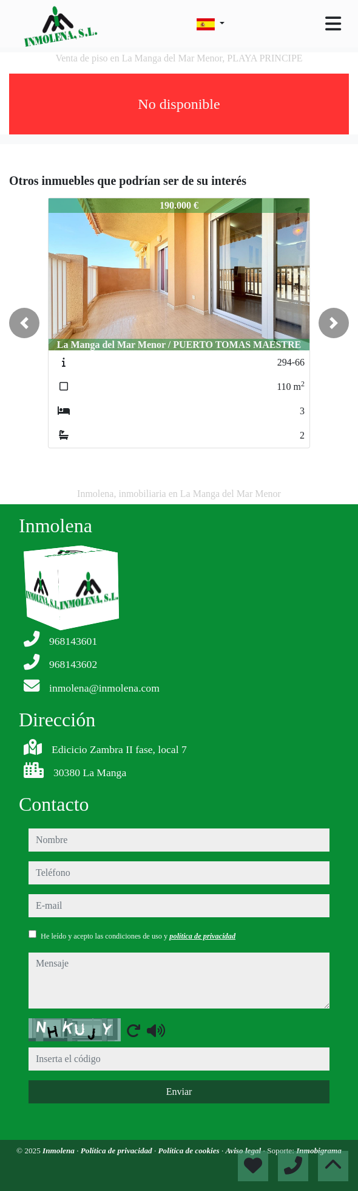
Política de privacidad (117, 1150)
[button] (24, 323)
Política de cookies (189, 1150)
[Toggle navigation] (333, 23)
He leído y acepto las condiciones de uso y (138, 936)
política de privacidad (202, 936)
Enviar (179, 1091)
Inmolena (59, 1150)
